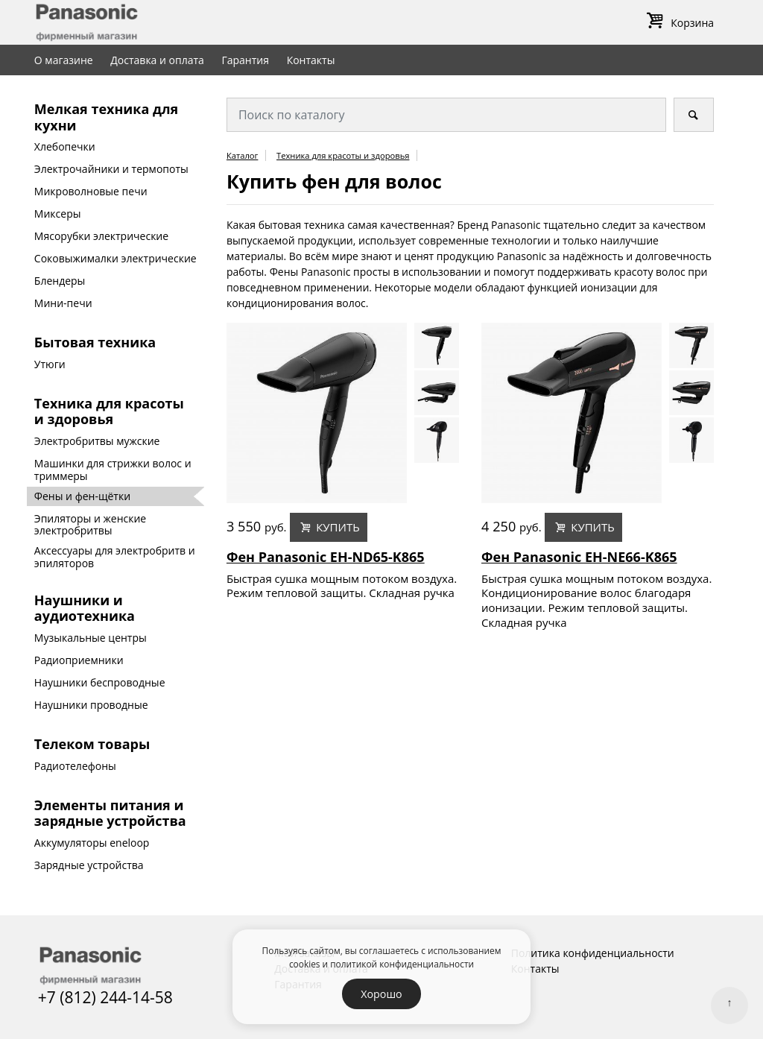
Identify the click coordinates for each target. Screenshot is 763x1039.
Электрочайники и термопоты (111, 169)
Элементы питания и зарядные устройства (110, 813)
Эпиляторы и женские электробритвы (90, 524)
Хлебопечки (64, 146)
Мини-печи (63, 303)
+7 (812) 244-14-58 (105, 997)
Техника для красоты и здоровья (109, 411)
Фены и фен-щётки (82, 496)
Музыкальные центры (90, 638)
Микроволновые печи (91, 191)
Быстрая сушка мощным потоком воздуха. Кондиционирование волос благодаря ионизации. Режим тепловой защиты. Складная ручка (596, 601)
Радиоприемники (79, 660)
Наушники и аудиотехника (84, 608)
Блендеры (60, 281)
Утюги (50, 364)
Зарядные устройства (89, 865)
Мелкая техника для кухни (106, 117)
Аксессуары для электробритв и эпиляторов (114, 556)
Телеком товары (92, 744)
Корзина (678, 23)
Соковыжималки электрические (115, 258)
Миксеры (57, 213)
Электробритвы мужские (97, 441)
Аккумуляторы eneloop (92, 843)
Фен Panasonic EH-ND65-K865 (326, 557)
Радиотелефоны (75, 766)
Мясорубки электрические (101, 236)
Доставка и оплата (157, 60)
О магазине (63, 60)
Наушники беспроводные (99, 682)
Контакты (311, 60)
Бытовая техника (95, 342)
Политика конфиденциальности (592, 953)
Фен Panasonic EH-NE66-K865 (579, 557)
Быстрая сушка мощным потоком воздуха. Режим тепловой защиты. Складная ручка (342, 586)
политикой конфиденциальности (402, 964)
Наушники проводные (91, 705)
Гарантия (245, 60)
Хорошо (381, 994)
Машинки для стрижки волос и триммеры (112, 469)
